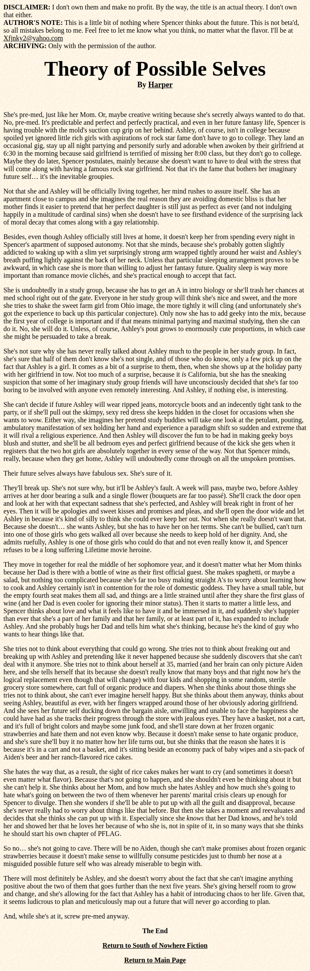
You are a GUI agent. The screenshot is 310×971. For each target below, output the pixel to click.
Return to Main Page (155, 960)
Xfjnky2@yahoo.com (33, 38)
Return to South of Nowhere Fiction (155, 945)
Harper (160, 84)
